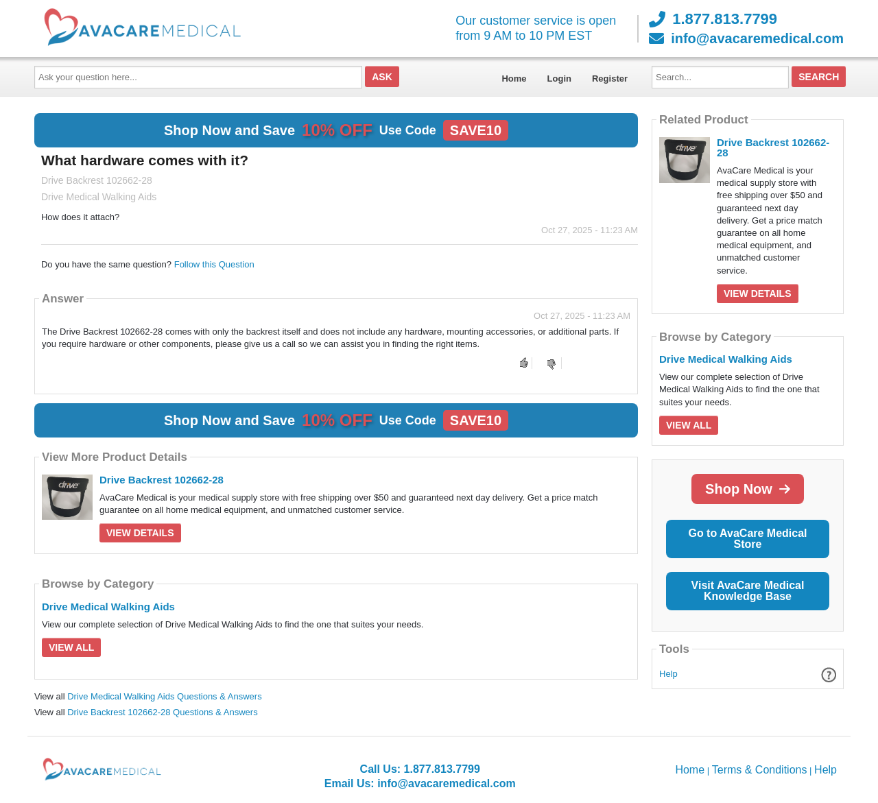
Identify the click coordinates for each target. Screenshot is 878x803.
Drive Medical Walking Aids (108, 606)
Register (610, 78)
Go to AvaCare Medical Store (747, 538)
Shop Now (747, 488)
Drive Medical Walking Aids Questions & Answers (164, 696)
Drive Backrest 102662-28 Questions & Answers (162, 712)
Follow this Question (214, 264)
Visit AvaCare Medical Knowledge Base (748, 590)
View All (71, 647)
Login (559, 78)
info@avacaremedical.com (746, 38)
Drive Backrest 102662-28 (161, 480)
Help (668, 674)
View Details (140, 532)
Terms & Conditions (759, 770)
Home (513, 78)
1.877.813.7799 (713, 19)
